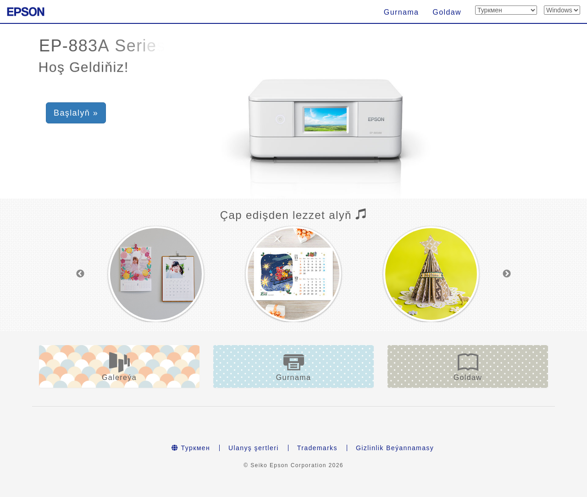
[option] (156, 274)
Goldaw (446, 12)
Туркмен (191, 448)
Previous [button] (80, 274)
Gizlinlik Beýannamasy (395, 448)
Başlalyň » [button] (76, 112)
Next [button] (506, 274)
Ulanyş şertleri (253, 448)
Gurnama (401, 12)
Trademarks (317, 448)
